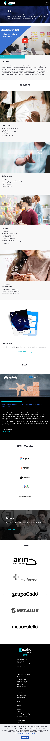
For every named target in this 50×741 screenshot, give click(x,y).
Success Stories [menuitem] (22, 716)
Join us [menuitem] (19, 722)
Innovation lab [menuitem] (21, 686)
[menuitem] (24, 672)
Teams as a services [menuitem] (23, 674)
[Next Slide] (46, 593)
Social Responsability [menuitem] (23, 714)
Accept (25, 737)
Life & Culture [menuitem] (21, 695)
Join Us (8, 530)
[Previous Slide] (3, 593)
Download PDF (23, 352)
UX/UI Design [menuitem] (21, 689)
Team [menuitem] (19, 711)
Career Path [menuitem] (21, 698)
